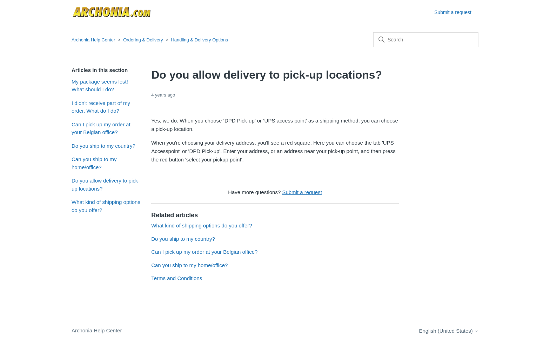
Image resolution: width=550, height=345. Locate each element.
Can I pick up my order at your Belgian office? (101, 128)
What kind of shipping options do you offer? (106, 206)
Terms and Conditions (176, 278)
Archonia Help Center (93, 39)
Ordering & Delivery (143, 39)
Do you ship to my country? (103, 146)
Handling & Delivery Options (199, 39)
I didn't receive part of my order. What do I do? (101, 107)
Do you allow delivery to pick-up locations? (106, 185)
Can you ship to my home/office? (94, 163)
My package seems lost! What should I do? (100, 86)
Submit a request (452, 12)
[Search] (426, 40)
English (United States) (448, 331)
